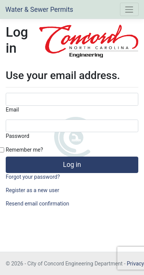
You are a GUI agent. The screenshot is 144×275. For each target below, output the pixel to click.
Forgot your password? (33, 177)
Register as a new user (32, 190)
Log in (72, 164)
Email (12, 110)
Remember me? (24, 150)
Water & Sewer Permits (39, 9)
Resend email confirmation (37, 204)
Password (17, 136)
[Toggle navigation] (129, 9)
